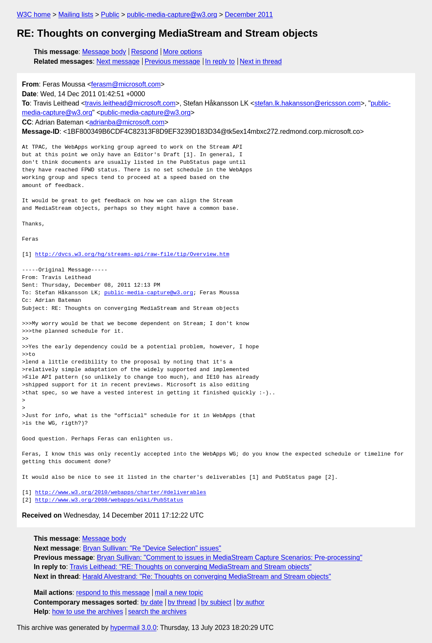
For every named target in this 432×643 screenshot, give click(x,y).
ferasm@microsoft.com (126, 84)
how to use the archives (87, 611)
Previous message (172, 61)
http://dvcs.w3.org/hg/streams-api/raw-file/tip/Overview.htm (132, 254)
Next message (118, 61)
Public (110, 14)
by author (250, 602)
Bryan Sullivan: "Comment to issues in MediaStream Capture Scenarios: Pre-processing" (229, 557)
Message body (104, 51)
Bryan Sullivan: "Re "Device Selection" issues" (152, 548)
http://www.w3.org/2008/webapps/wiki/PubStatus (109, 500)
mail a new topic (179, 592)
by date (151, 602)
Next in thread (261, 61)
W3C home (34, 14)
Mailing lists (75, 14)
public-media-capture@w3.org (172, 14)
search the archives (157, 611)
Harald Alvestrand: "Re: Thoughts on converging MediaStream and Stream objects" (207, 576)
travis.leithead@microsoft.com (130, 103)
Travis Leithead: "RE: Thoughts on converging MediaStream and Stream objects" (190, 566)
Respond (144, 51)
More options (182, 51)
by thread (182, 602)
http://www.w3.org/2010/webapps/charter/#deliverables (120, 492)
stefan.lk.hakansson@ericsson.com (307, 103)
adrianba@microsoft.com (127, 122)
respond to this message (112, 592)
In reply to (220, 61)
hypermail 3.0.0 (133, 627)
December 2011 (249, 14)
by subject (216, 602)
